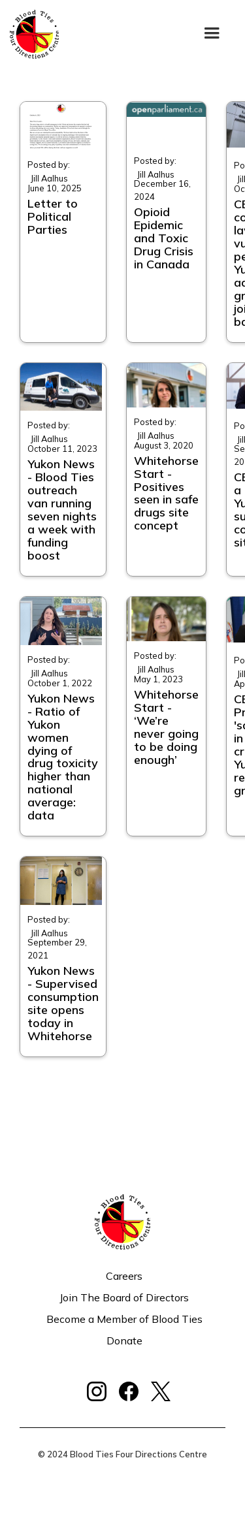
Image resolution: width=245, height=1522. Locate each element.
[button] (211, 34)
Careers (124, 1275)
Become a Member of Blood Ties (124, 1318)
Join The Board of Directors (124, 1297)
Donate (124, 1340)
